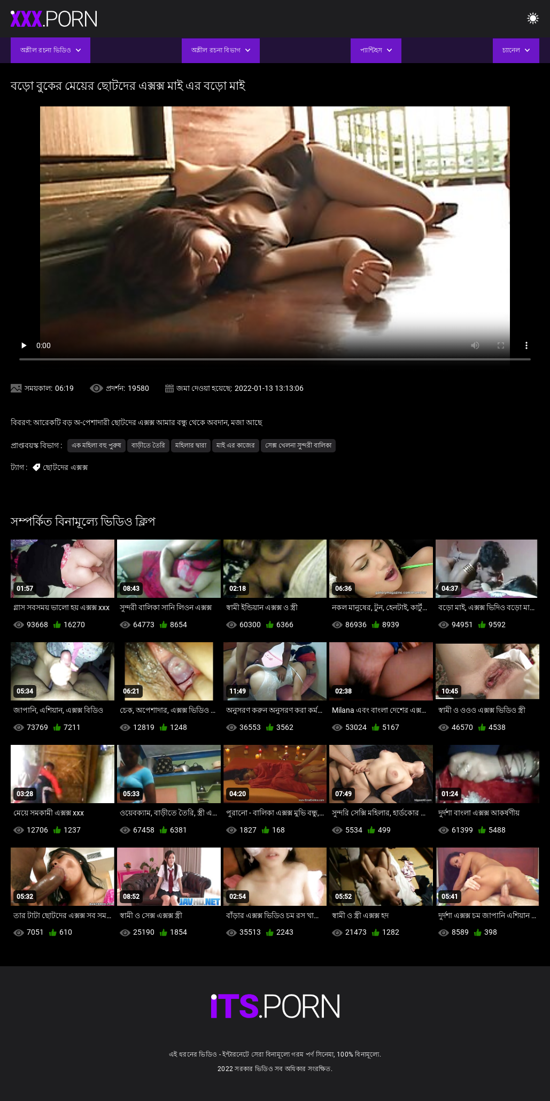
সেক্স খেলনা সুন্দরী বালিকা (298, 445)
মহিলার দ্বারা (190, 445)
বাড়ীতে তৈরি (148, 445)
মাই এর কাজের (235, 445)
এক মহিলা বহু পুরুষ (96, 445)
